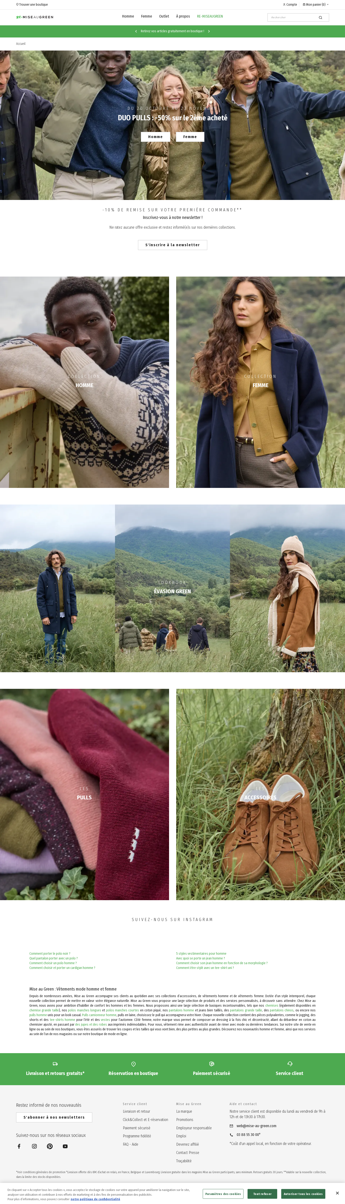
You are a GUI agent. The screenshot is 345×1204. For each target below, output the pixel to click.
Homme (128, 16)
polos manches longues (84, 1010)
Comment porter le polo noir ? (49, 954)
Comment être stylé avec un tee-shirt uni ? (205, 968)
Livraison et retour (136, 1111)
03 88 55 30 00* (249, 1134)
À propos (183, 16)
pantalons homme (181, 1010)
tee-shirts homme (62, 1020)
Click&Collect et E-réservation (145, 1119)
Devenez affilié (187, 1144)
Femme (146, 16)
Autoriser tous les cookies (303, 1197)
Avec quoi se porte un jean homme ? (200, 958)
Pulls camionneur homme (99, 1015)
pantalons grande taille (246, 1010)
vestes (105, 1020)
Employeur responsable (194, 1128)
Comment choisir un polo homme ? (53, 963)
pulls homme (38, 1015)
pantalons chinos (282, 1010)
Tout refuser (262, 1197)
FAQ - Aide (130, 1144)
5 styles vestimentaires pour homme (201, 954)
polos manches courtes (122, 1010)
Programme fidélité (137, 1136)
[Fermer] (337, 1196)
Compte (291, 5)
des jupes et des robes (91, 1025)
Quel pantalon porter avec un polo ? (53, 958)
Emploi (181, 1136)
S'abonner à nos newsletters (54, 1117)
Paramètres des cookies (223, 1197)
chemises (271, 1006)
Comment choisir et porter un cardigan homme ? (62, 968)
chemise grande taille (44, 1010)
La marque (184, 1111)
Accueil (20, 44)
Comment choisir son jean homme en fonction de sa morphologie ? (222, 963)
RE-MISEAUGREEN (210, 16)
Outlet (164, 16)
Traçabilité (184, 1161)
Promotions (184, 1119)
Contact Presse (187, 1152)
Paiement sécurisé (136, 1128)
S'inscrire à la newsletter (172, 245)
